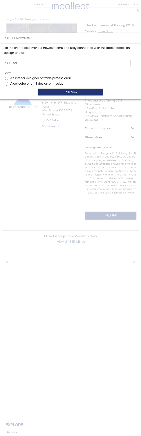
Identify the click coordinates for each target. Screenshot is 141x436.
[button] (135, 37)
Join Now (70, 92)
